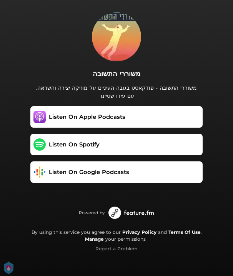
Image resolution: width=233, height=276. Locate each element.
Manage (94, 239)
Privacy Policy (139, 232)
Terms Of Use (184, 232)
